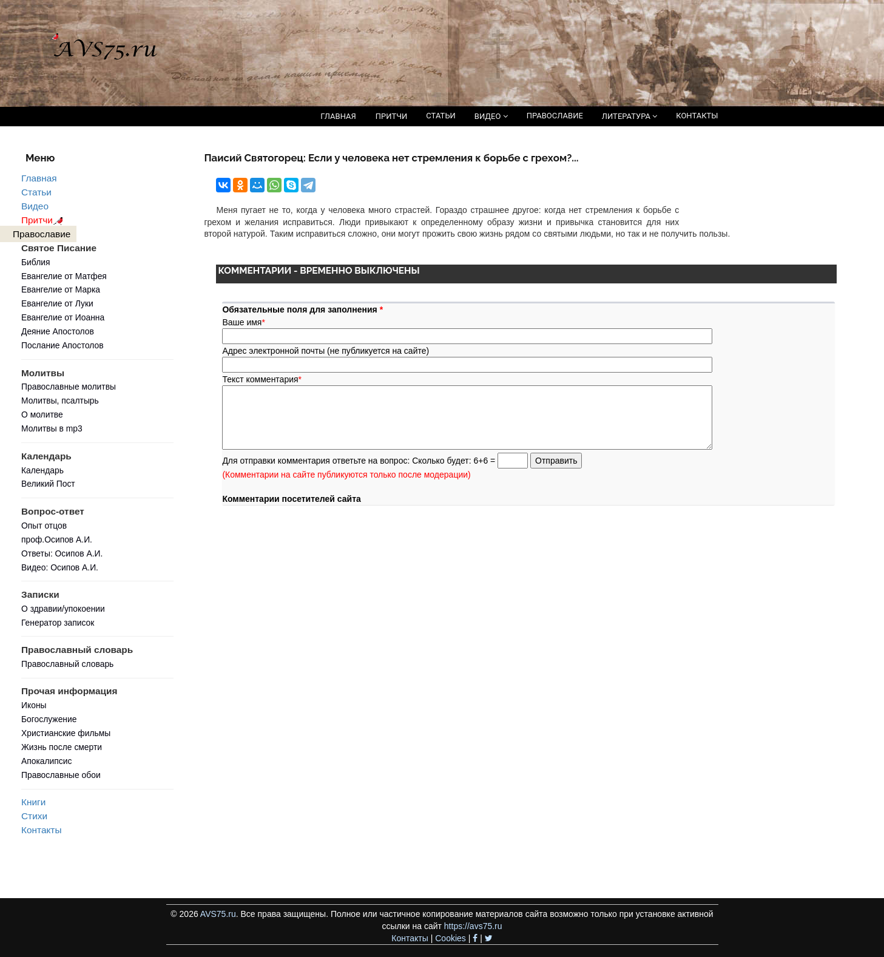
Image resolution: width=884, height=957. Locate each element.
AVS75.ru (218, 914)
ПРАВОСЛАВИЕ (555, 115)
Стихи (34, 816)
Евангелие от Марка (60, 289)
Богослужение (48, 719)
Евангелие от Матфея (64, 276)
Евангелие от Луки (57, 303)
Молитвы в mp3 (52, 428)
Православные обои (61, 775)
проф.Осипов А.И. (56, 539)
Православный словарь (67, 664)
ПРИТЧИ (392, 116)
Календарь (42, 470)
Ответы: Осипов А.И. (62, 553)
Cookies (450, 938)
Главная (39, 178)
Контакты (41, 830)
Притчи (44, 220)
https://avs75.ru (473, 926)
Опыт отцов (44, 525)
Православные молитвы (68, 386)
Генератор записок (57, 622)
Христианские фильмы (65, 733)
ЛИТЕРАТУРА (629, 116)
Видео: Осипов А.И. (59, 567)
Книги (33, 802)
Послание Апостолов (62, 345)
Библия (35, 262)
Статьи (36, 192)
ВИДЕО (491, 116)
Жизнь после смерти (61, 747)
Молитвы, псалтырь (60, 400)
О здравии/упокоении (63, 609)
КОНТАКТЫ (697, 115)
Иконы (34, 705)
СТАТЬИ (440, 115)
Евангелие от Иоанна (62, 317)
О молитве (42, 414)
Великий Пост (48, 484)
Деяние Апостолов (57, 331)
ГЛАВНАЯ (338, 116)
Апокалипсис (46, 761)
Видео (35, 206)
